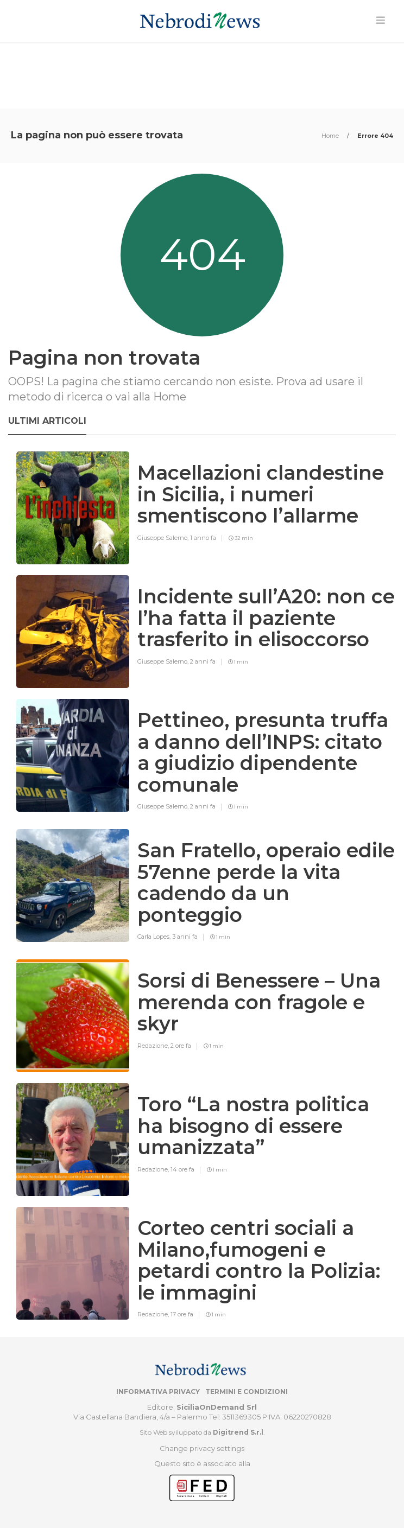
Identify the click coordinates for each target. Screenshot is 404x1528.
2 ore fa (181, 1045)
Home (330, 135)
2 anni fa (203, 661)
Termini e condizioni (246, 1391)
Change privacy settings (202, 1448)
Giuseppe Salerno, (163, 538)
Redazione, (154, 1045)
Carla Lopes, (154, 936)
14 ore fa (182, 1169)
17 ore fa (182, 1314)
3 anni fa (185, 936)
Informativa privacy (158, 1391)
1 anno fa (203, 538)
